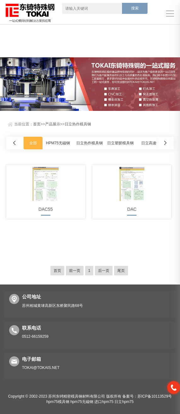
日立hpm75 (124, 402)
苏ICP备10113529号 (154, 396)
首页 (37, 124)
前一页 (74, 270)
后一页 (103, 270)
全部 (33, 143)
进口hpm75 (103, 402)
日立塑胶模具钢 (120, 143)
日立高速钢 (150, 143)
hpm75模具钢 (57, 402)
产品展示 (52, 124)
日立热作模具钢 (78, 124)
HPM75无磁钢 (58, 143)
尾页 (121, 270)
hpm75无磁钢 (81, 402)
